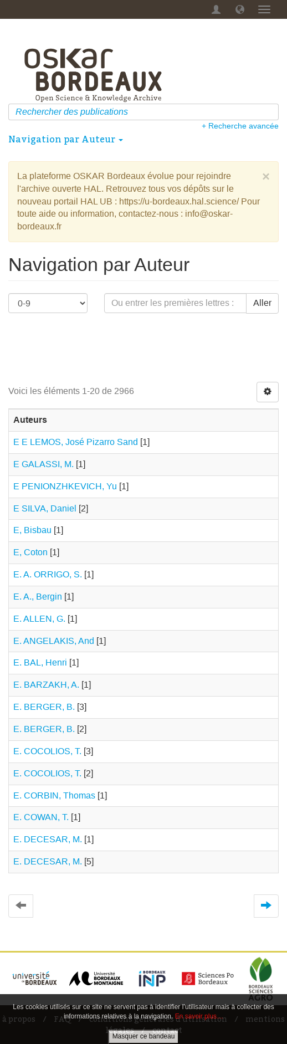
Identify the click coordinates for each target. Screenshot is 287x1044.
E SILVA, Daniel (44, 508)
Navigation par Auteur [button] (65, 139)
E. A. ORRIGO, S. (47, 574)
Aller (262, 303)
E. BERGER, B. (44, 707)
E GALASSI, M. (43, 464)
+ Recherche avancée (240, 125)
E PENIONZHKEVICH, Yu (65, 486)
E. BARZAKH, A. (46, 684)
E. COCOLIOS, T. (47, 751)
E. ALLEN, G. (39, 618)
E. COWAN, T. (41, 817)
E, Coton (30, 552)
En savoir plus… (199, 1016)
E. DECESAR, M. (47, 839)
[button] (240, 9)
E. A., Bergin (37, 596)
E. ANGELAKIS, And (53, 641)
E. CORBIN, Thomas (54, 795)
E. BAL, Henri (40, 662)
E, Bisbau (32, 530)
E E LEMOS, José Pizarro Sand (75, 442)
